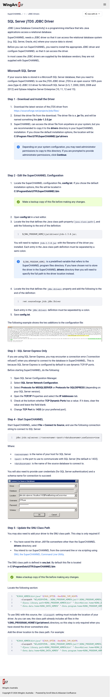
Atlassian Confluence (67, 693)
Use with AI (92, 14)
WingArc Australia (10, 688)
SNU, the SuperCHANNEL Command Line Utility (39, 554)
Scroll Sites (51, 693)
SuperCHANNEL (14, 14)
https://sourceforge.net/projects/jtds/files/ (36, 110)
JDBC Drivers (33, 14)
